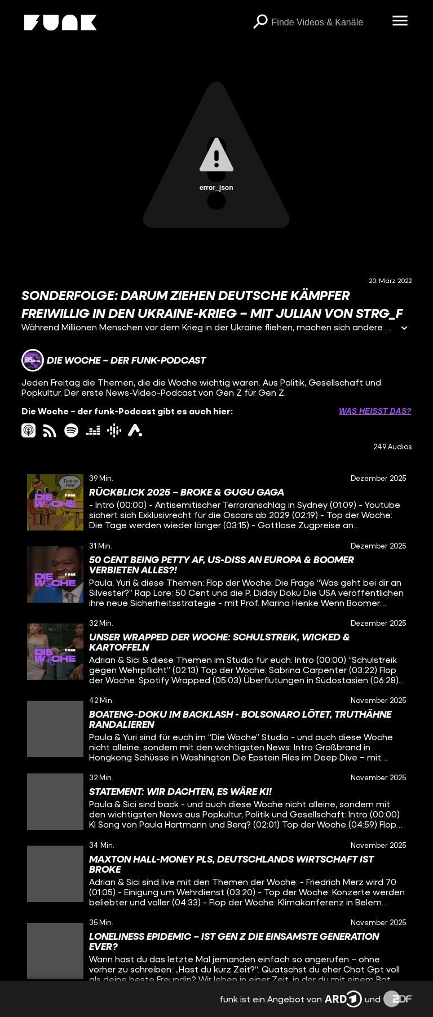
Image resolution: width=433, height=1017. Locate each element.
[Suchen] (260, 22)
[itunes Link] (28, 430)
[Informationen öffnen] (404, 329)
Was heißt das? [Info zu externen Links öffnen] (375, 410)
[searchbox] (328, 22)
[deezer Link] (93, 430)
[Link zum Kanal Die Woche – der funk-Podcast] (113, 360)
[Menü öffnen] (400, 21)
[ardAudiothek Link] (135, 430)
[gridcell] (216, 502)
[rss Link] (50, 430)
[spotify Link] (71, 430)
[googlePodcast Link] (114, 430)
